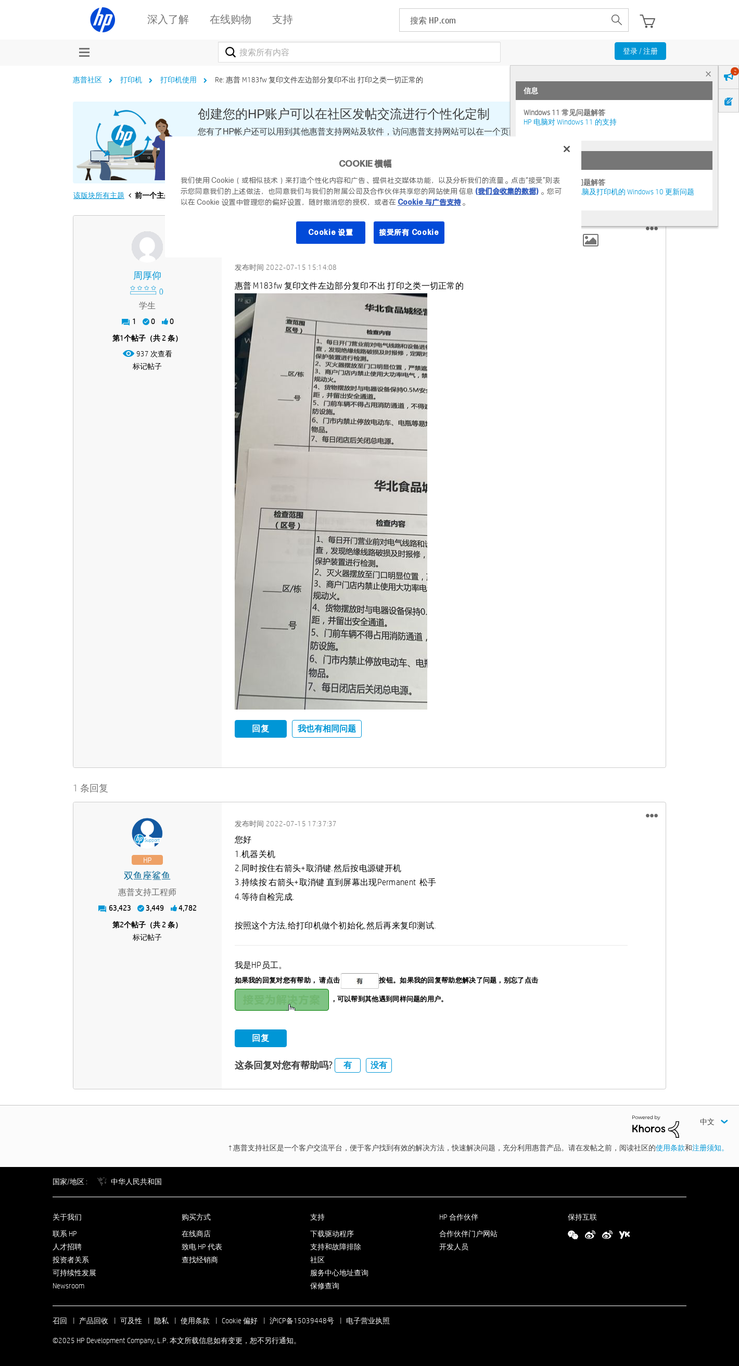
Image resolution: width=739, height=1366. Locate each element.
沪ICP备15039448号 (302, 1319)
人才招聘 (67, 1245)
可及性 (131, 1319)
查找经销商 (200, 1258)
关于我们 (67, 1215)
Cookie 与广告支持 (429, 202)
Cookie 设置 (330, 232)
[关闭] (566, 149)
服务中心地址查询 (339, 1271)
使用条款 (670, 1146)
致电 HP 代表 (202, 1245)
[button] (652, 228)
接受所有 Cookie (409, 232)
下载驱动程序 (332, 1232)
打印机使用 (178, 79)
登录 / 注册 (640, 51)
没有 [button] (379, 1063)
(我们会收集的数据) (506, 191)
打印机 (131, 79)
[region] (373, 196)
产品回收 (93, 1319)
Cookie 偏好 (240, 1319)
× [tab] (708, 73)
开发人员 (453, 1245)
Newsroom (68, 1284)
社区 (317, 1258)
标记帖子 (147, 366)
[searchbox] (502, 20)
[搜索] (359, 52)
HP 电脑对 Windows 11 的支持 (570, 122)
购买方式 (196, 1215)
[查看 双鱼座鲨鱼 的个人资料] (147, 875)
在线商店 (196, 1232)
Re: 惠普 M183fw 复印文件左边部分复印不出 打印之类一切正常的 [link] (319, 79)
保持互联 (582, 1215)
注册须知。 (710, 1146)
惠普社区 (87, 79)
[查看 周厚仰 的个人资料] (147, 276)
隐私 (161, 1319)
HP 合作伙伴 (458, 1215)
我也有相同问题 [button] (327, 728)
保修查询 (324, 1284)
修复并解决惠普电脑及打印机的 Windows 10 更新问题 (609, 191)
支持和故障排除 (335, 1245)
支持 (317, 1215)
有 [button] (347, 1063)
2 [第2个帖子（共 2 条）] (122, 923)
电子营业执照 (368, 1319)
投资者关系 (71, 1258)
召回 (60, 1319)
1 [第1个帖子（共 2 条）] (122, 338)
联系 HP (65, 1232)
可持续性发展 (74, 1271)
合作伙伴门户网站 (468, 1232)
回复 (261, 728)
